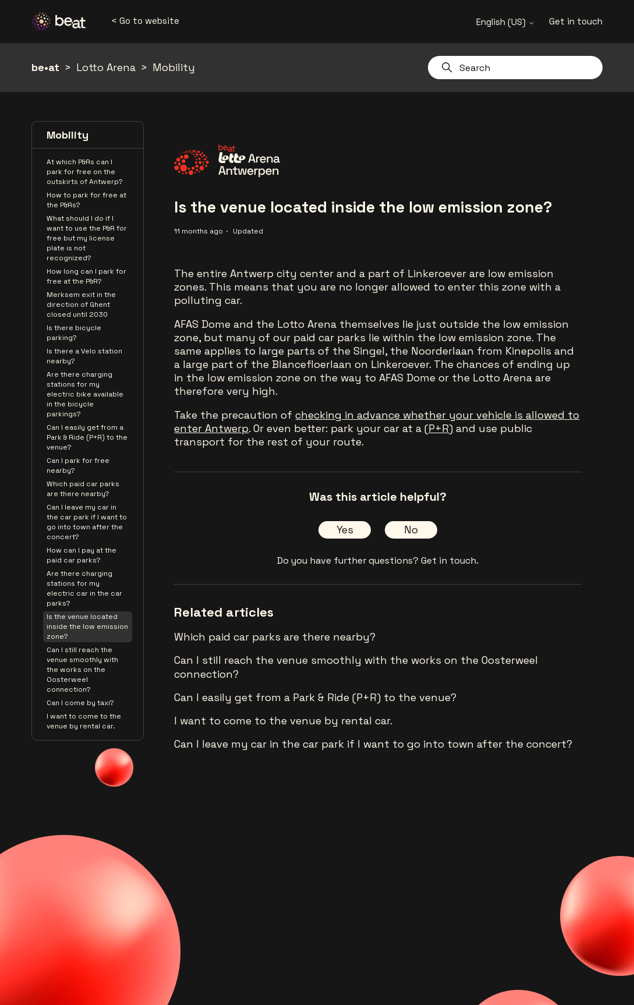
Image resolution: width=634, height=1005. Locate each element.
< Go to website (145, 20)
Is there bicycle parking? (74, 332)
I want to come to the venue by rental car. (84, 721)
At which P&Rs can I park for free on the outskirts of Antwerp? (85, 171)
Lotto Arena (106, 67)
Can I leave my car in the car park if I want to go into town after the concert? (87, 522)
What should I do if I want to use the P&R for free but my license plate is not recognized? (87, 238)
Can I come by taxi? (80, 702)
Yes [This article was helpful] (345, 529)
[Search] (515, 67)
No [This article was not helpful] (411, 529)
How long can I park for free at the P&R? (86, 276)
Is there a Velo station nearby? (84, 356)
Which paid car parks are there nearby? (83, 488)
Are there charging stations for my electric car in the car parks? (84, 588)
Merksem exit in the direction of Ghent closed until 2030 (81, 304)
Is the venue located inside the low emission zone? (87, 626)
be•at (45, 67)
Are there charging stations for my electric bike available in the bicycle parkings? (85, 394)
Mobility (174, 67)
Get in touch (576, 21)
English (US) (505, 22)
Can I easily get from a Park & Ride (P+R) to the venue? (87, 437)
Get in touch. (450, 560)
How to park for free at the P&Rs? (86, 200)
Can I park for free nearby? (78, 465)
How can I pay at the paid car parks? (81, 555)
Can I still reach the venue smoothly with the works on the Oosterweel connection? (82, 669)
